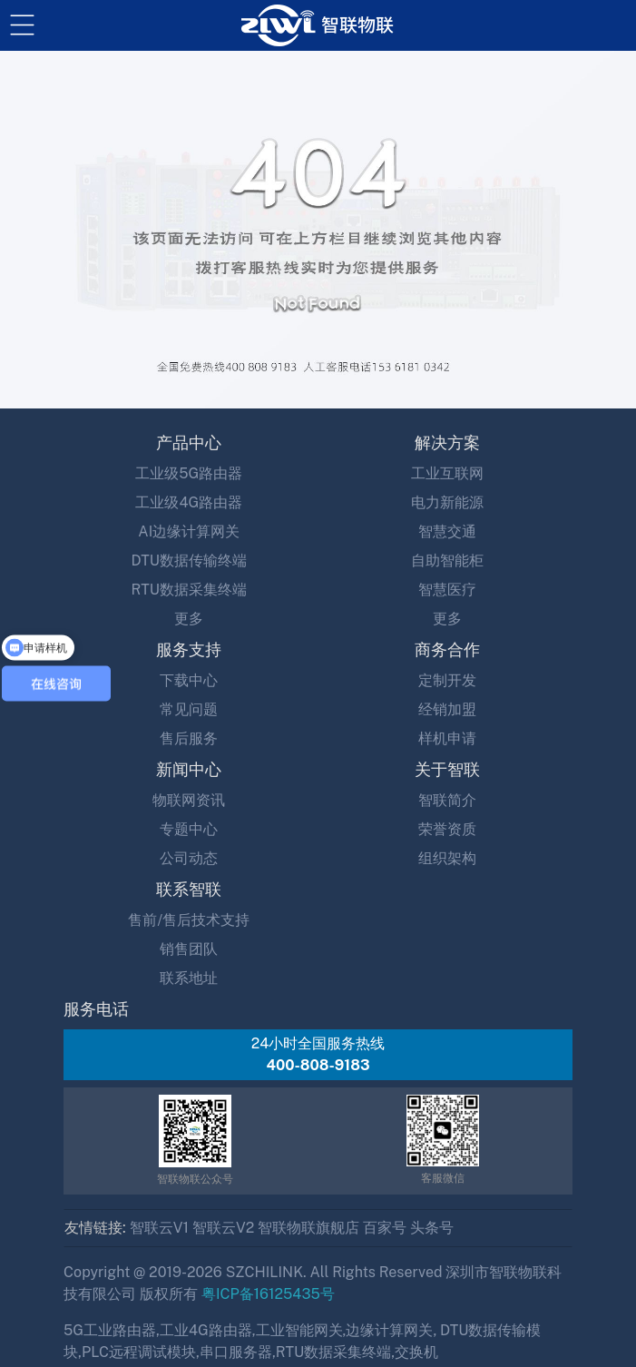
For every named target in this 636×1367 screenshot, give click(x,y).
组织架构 (447, 858)
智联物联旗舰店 (308, 1227)
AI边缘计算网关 (189, 531)
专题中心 (189, 829)
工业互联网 (447, 473)
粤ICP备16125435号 (268, 1294)
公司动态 (189, 858)
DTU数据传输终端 (189, 560)
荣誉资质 (447, 829)
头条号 (432, 1227)
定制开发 (447, 680)
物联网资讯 (188, 800)
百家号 (384, 1227)
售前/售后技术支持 (189, 920)
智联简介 (447, 800)
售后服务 (189, 738)
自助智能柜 (447, 560)
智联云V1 (159, 1227)
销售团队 (189, 949)
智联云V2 (223, 1227)
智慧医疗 (447, 589)
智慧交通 (447, 531)
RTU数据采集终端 (189, 589)
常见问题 (189, 709)
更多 (188, 618)
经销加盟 (447, 709)
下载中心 (189, 680)
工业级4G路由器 (188, 502)
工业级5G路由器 (188, 473)
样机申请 (447, 738)
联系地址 (189, 978)
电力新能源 (447, 502)
